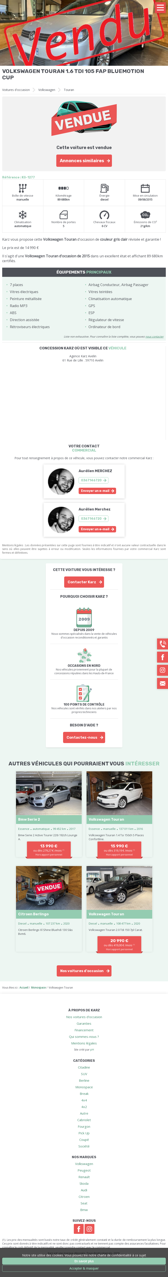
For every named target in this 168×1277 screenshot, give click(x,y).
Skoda (84, 1183)
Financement (84, 1030)
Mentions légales (84, 1043)
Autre (84, 1113)
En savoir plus (84, 1261)
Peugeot (84, 1170)
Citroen (84, 1196)
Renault (84, 1177)
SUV (84, 1074)
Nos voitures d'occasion (82, 971)
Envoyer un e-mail (95, 491)
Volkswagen (46, 90)
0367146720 (91, 480)
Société (84, 1146)
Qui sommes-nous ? (84, 1036)
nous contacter (154, 336)
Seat (84, 1203)
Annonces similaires (82, 160)
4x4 (84, 1100)
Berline (84, 1080)
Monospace (84, 1087)
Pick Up (84, 1133)
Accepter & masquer (84, 1268)
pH (92, 1049)
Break (84, 1093)
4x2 (84, 1106)
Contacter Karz (82, 582)
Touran (69, 90)
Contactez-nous (82, 737)
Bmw (84, 1210)
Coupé (84, 1139)
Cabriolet (84, 1120)
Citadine (84, 1067)
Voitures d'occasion (16, 90)
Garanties (84, 1023)
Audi (84, 1190)
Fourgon (84, 1126)
